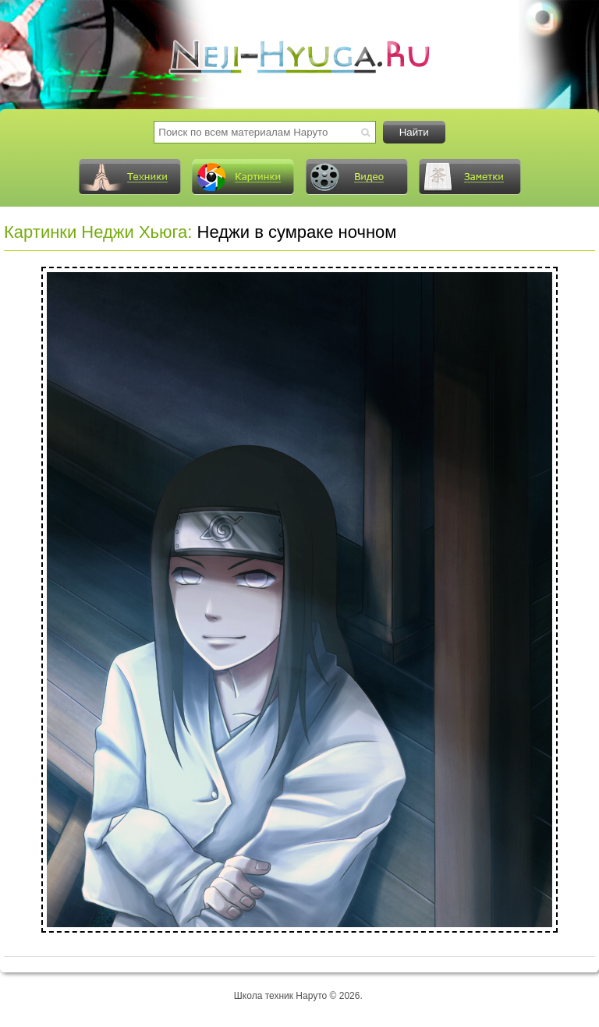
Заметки (469, 177)
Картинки (242, 177)
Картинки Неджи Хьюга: (98, 232)
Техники (129, 177)
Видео (356, 177)
